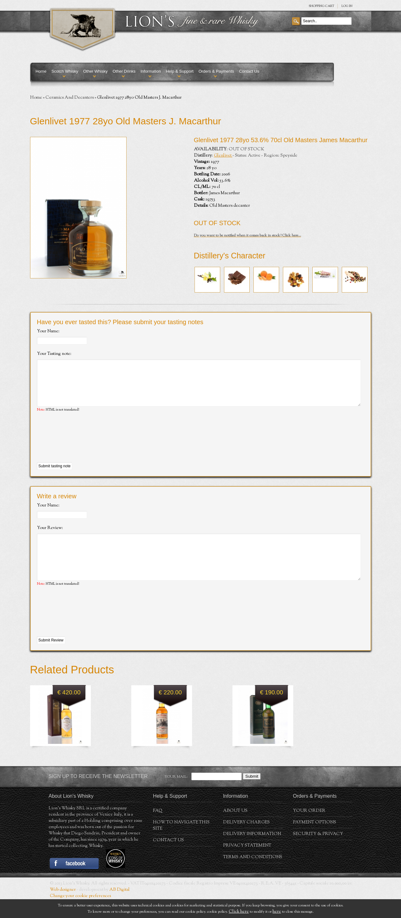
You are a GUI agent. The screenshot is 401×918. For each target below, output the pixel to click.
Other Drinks (123, 71)
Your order (309, 830)
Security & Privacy (318, 853)
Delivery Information (252, 853)
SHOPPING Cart (321, 6)
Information (150, 71)
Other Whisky (95, 71)
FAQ (157, 830)
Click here (239, 912)
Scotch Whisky (64, 71)
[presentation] (84, 447)
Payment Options (314, 841)
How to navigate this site (181, 844)
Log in (346, 6)
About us (235, 830)
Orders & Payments (216, 71)
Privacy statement (247, 864)
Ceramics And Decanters (69, 98)
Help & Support (179, 71)
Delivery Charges (246, 841)
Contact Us (249, 71)
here (277, 912)
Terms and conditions (252, 876)
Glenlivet (223, 156)
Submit (251, 795)
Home (41, 71)
